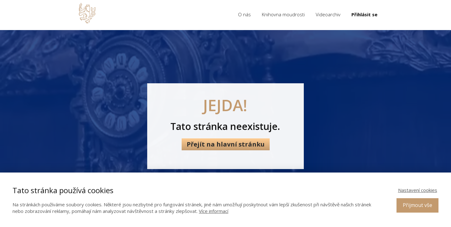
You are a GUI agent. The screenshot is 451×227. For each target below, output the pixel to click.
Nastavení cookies (417, 190)
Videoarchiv (328, 14)
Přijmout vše (417, 205)
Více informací (213, 211)
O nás (244, 14)
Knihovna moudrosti (283, 14)
